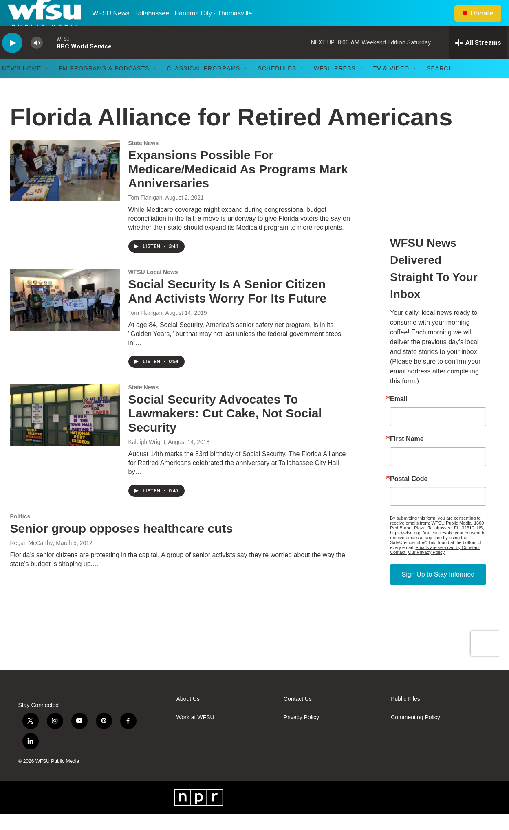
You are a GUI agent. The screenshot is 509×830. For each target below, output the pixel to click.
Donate (486, 21)
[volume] (37, 59)
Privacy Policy (301, 734)
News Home (22, 84)
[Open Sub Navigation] (47, 84)
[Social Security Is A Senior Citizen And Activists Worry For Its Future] (65, 316)
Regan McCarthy (31, 559)
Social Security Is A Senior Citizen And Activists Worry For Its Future (227, 307)
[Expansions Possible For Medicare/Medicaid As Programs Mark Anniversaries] (65, 186)
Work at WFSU (195, 734)
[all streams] (478, 59)
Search (440, 84)
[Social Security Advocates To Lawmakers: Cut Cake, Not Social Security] (65, 431)
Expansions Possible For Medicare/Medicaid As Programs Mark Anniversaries (238, 185)
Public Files (405, 715)
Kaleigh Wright (146, 458)
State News (143, 159)
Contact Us (298, 715)
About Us (188, 715)
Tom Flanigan (145, 214)
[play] (12, 59)
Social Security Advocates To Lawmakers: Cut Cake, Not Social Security (225, 430)
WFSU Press (335, 84)
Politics (20, 532)
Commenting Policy (415, 734)
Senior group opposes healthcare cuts (121, 544)
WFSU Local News (153, 288)
